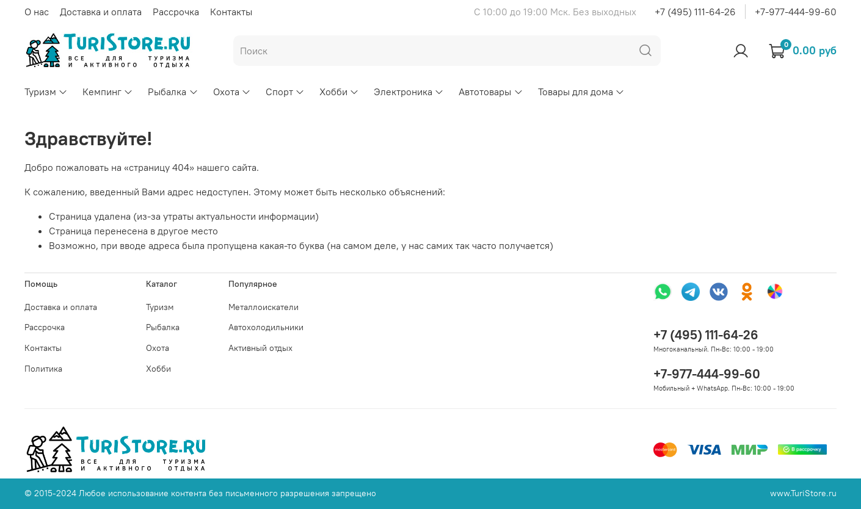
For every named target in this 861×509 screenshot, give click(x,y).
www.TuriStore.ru (803, 493)
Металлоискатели (263, 306)
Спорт (285, 91)
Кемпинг (107, 91)
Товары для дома (581, 91)
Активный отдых (260, 347)
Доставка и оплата (101, 11)
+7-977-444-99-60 (796, 11)
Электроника (409, 91)
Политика (43, 368)
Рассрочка (176, 11)
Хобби (339, 91)
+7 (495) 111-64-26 (695, 11)
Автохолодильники (265, 327)
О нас (36, 11)
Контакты (231, 11)
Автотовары (491, 91)
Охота (232, 91)
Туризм (46, 91)
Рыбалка (173, 91)
